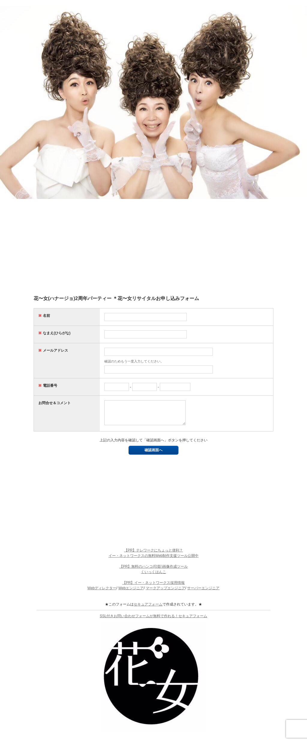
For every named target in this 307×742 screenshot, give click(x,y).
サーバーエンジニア (203, 592)
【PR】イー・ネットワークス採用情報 (153, 587)
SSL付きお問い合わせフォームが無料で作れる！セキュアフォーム (153, 620)
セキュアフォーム (148, 609)
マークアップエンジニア (165, 592)
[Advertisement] (153, 247)
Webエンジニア (131, 592)
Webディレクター (102, 592)
